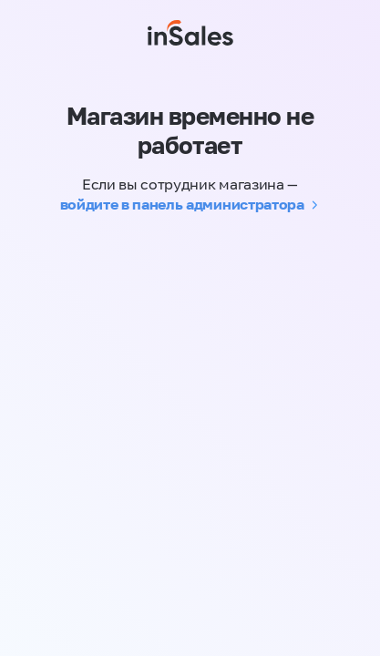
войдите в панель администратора (182, 204)
